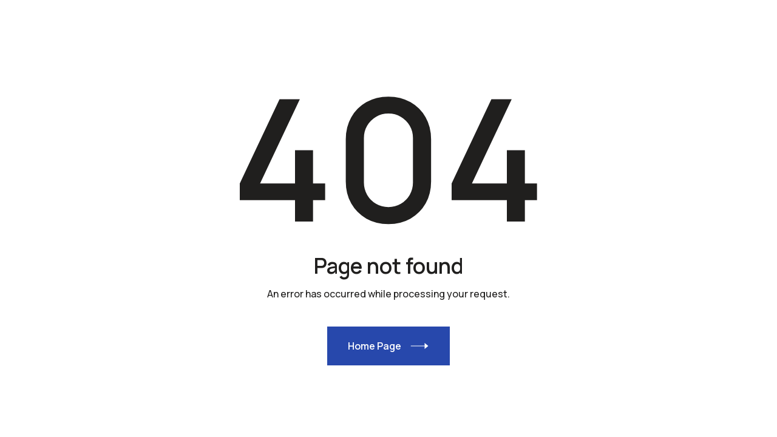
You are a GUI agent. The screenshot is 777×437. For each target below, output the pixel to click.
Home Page (374, 346)
